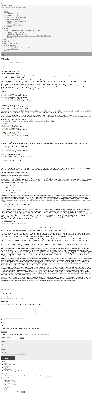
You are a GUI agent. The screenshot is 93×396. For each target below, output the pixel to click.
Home (5, 10)
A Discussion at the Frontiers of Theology (16, 34)
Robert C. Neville (6, 128)
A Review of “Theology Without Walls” (16, 32)
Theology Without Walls (6, 5)
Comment (3, 318)
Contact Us (6, 51)
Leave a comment (19, 62)
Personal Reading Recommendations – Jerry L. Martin (19, 47)
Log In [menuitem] (5, 391)
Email (2, 324)
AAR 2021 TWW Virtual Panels (14, 19)
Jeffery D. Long (5, 126)
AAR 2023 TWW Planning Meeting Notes (16, 17)
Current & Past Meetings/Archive (15, 25)
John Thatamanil (5, 97)
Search (19, 394)
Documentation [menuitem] (11, 385)
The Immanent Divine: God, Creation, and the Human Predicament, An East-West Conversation (29, 36)
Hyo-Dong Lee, (5, 125)
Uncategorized (11, 289)
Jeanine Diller (5, 154)
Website (2, 327)
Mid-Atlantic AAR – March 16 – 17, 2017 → (13, 298)
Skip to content (5, 4)
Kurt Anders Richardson (8, 129)
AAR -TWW (6, 12)
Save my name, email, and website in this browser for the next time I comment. (21, 330)
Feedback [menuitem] (9, 389)
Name (2, 321)
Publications (6, 41)
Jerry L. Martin (5, 100)
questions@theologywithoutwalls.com (15, 356)
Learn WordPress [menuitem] (12, 386)
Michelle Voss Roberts (7, 95)
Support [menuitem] (9, 388)
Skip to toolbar (5, 379)
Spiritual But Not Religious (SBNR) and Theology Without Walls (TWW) (23, 30)
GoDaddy (48, 378)
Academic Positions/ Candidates (11, 43)
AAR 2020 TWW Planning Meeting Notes (16, 21)
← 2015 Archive (5, 297)
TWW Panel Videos (8, 27)
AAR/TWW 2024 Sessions (13, 15)
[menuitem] (48, 382)
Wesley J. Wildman (6, 98)
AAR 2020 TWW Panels (12, 23)
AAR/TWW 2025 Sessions (13, 14)
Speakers (6, 40)
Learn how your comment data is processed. (36, 336)
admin (12, 62)
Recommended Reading (9, 45)
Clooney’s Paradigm (11, 38)
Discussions (6, 28)
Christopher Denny (6, 94)
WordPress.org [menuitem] (11, 383)
